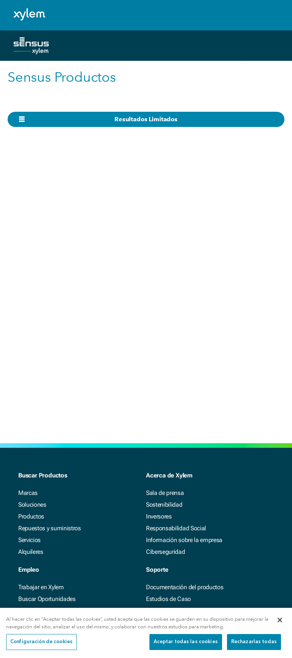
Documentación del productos (184, 587)
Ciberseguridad (165, 551)
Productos (31, 516)
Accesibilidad (35, 610)
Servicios (29, 540)
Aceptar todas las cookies (186, 647)
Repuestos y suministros (49, 528)
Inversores (159, 516)
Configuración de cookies (41, 647)
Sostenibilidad (164, 504)
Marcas (28, 492)
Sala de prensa (165, 492)
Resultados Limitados (146, 119)
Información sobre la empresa (184, 540)
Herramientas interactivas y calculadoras (198, 610)
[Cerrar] (279, 625)
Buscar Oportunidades (47, 599)
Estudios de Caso (168, 599)
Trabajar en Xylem (41, 587)
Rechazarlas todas (254, 647)
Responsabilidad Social (176, 528)
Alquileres (30, 551)
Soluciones (32, 504)
